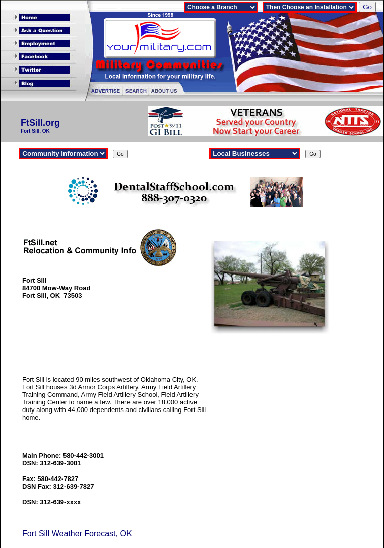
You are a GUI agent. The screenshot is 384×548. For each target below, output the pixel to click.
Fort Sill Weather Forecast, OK (77, 533)
